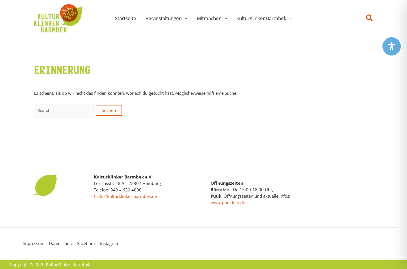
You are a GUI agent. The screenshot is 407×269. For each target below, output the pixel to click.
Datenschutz (61, 243)
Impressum (34, 243)
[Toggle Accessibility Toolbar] (391, 46)
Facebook (86, 243)
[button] (369, 18)
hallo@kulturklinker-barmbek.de (125, 196)
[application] (184, 18)
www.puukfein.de (228, 202)
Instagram (110, 243)
